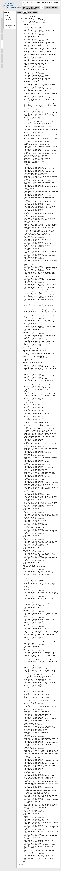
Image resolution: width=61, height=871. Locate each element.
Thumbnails (2, 22)
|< (20, 12)
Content (2, 30)
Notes (2, 51)
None (2, 66)
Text (24, 7)
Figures (2, 36)
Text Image (30, 7)
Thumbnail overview (51, 7)
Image (37, 7)
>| (36, 12)
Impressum (30, 869)
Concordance (2, 58)
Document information (29, 9)
